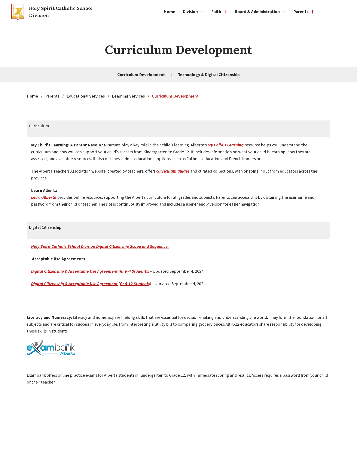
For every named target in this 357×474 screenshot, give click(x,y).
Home (169, 12)
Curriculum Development (141, 75)
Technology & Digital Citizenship (209, 75)
